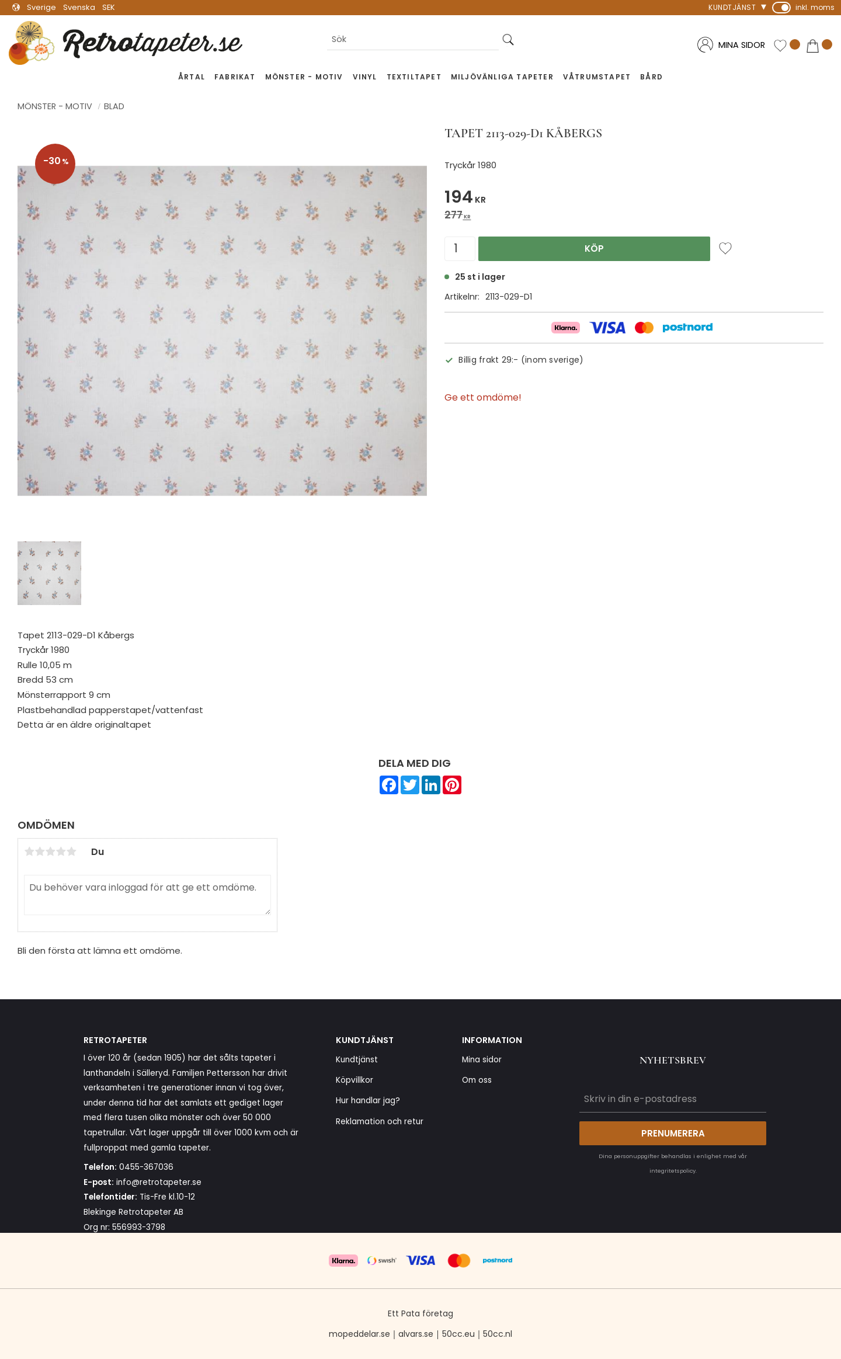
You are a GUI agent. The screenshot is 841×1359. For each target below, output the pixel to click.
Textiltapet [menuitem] (414, 77)
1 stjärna (29, 851)
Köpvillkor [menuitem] (354, 1080)
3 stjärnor (50, 851)
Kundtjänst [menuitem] (732, 7)
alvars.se (415, 1334)
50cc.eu (458, 1334)
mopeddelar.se (359, 1334)
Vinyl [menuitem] (365, 77)
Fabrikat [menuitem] (235, 77)
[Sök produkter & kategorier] (413, 40)
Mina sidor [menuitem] (482, 1059)
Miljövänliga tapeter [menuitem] (502, 77)
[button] (787, 46)
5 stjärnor (71, 851)
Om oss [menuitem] (477, 1080)
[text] (633, 199)
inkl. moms (815, 7)
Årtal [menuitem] (191, 77)
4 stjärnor (60, 851)
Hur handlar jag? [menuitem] (368, 1100)
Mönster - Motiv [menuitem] (304, 77)
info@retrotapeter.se (158, 1182)
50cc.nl (497, 1334)
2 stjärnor (39, 851)
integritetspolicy (672, 1170)
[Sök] (508, 40)
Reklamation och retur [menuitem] (379, 1121)
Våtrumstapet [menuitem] (597, 77)
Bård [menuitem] (651, 77)
